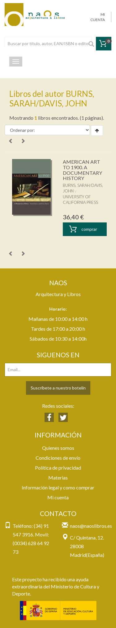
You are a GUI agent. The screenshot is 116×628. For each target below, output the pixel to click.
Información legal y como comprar (58, 487)
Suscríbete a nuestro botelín (58, 387)
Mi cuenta (58, 497)
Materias (58, 477)
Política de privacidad (58, 468)
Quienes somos (58, 448)
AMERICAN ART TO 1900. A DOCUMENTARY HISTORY (82, 170)
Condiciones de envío (58, 458)
